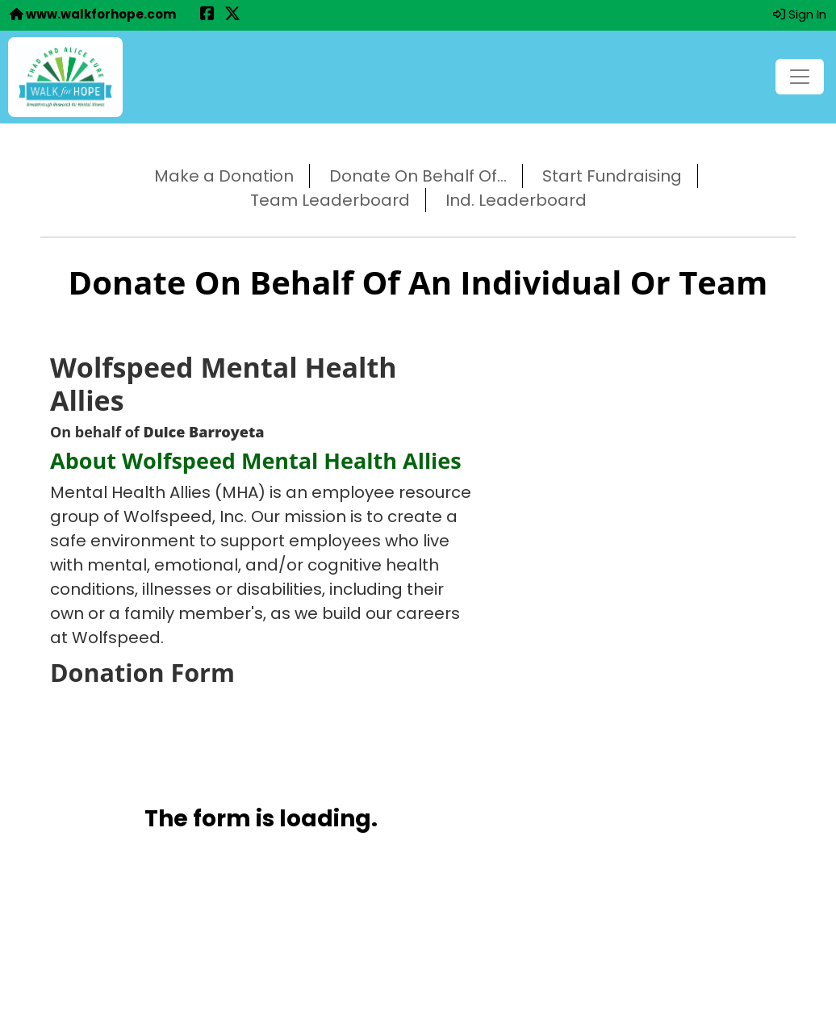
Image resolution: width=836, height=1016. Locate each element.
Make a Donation (224, 176)
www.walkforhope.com (93, 14)
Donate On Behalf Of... (418, 176)
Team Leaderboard (330, 200)
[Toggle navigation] (799, 76)
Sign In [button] (799, 14)
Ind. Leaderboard (516, 200)
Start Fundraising (612, 176)
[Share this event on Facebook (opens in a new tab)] (207, 14)
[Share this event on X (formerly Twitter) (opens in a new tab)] (232, 14)
